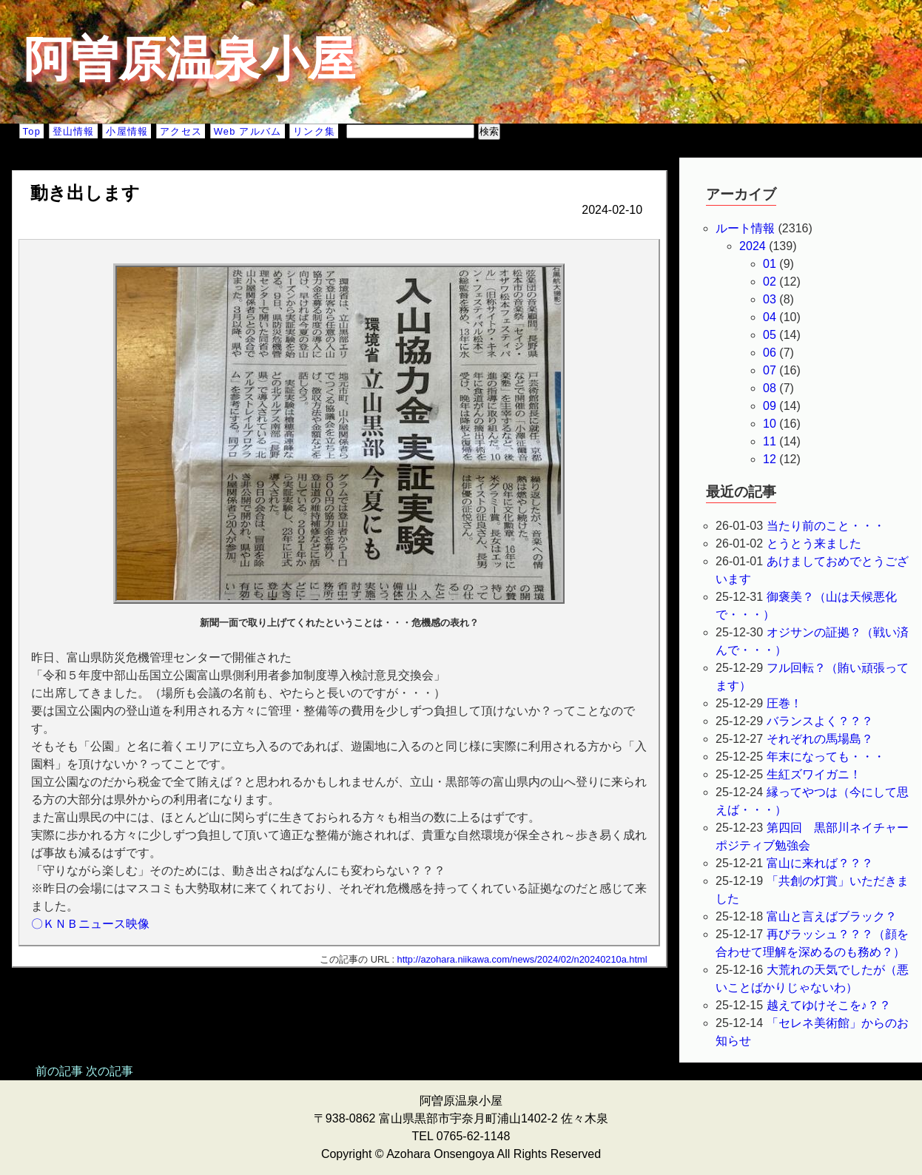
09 (769, 406)
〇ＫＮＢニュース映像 (90, 924)
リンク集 (314, 131)
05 (769, 335)
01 (769, 263)
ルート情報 (745, 228)
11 (769, 441)
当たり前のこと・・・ (826, 525)
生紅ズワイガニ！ (820, 774)
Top (32, 131)
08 (769, 388)
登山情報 (74, 131)
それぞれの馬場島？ (820, 739)
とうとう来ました (814, 543)
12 (769, 459)
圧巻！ (784, 703)
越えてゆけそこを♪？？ (829, 1005)
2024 (752, 246)
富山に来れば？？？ (820, 863)
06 (769, 352)
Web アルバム (248, 131)
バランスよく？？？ (820, 721)
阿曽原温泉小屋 (189, 59)
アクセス (181, 131)
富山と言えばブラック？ (832, 916)
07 (769, 370)
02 (769, 281)
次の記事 (109, 1071)
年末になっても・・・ (826, 756)
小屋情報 (127, 131)
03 (769, 299)
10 (769, 423)
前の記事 (59, 1071)
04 (769, 317)
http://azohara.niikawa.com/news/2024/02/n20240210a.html (522, 959)
